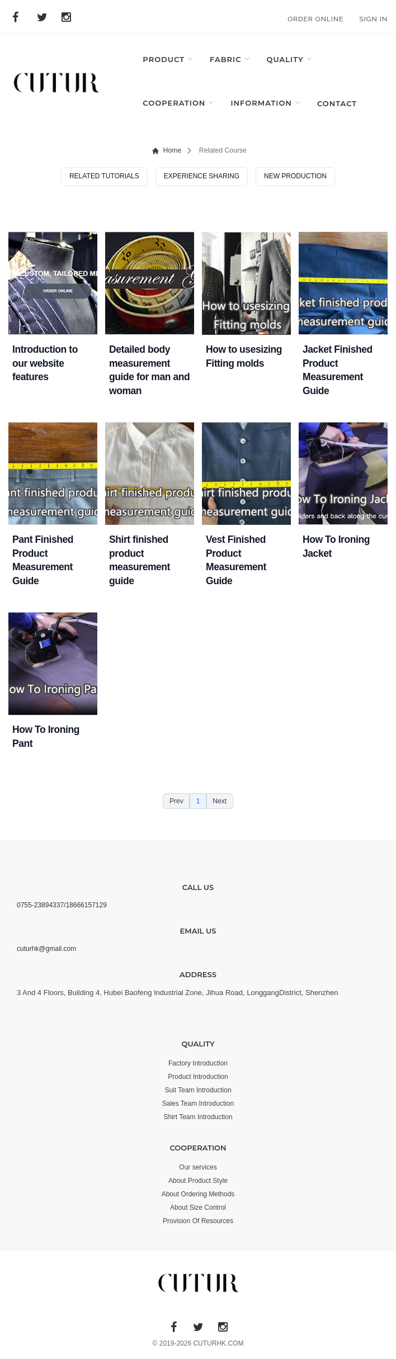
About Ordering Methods (198, 1194)
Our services (197, 1167)
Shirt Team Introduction (197, 1117)
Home (167, 150)
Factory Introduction (198, 1063)
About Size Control (198, 1207)
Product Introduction (198, 1077)
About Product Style (198, 1181)
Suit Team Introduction (197, 1090)
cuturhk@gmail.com (46, 949)
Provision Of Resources (198, 1221)
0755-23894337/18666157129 (62, 905)
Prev (176, 801)
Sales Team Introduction (198, 1103)
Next (220, 801)
